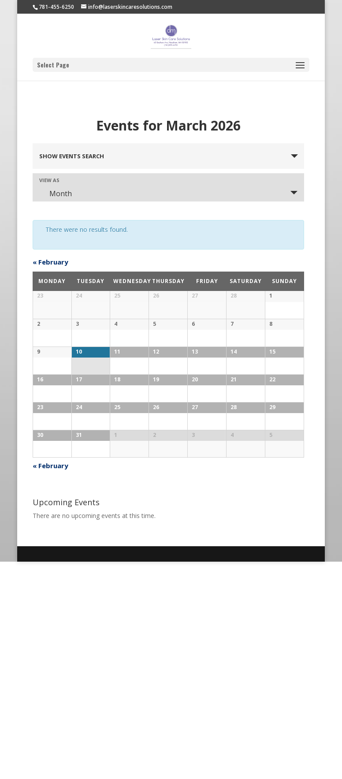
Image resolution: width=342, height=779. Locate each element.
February (50, 261)
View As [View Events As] (49, 180)
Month (55, 193)
